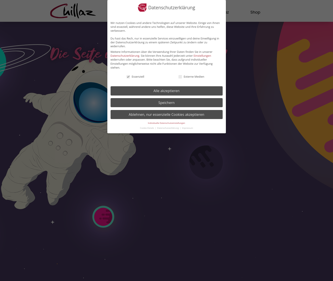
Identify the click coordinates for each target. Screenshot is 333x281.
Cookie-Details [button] (147, 128)
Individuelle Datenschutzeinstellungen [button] (166, 123)
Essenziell (135, 76)
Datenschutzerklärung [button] (168, 128)
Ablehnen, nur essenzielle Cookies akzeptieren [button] (166, 114)
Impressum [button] (187, 128)
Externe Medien (191, 76)
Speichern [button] (166, 102)
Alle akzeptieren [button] (166, 90)
